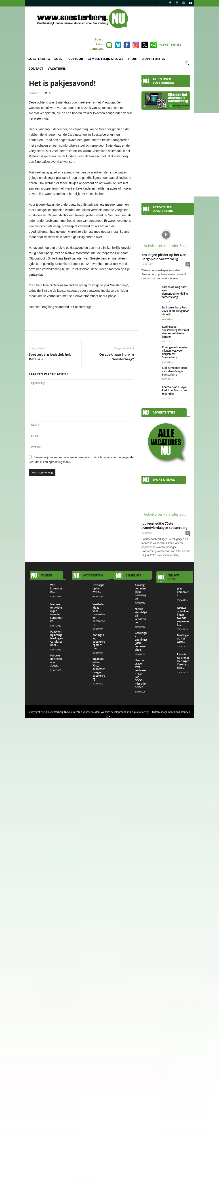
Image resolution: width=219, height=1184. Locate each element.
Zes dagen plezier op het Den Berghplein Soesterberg (163, 256)
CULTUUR (75, 59)
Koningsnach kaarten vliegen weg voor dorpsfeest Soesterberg (175, 352)
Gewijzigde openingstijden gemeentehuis (141, 641)
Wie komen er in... (56, 588)
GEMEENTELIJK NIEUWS (105, 59)
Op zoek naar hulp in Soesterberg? (116, 356)
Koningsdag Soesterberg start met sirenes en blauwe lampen (175, 332)
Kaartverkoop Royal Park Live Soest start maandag (174, 390)
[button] (187, 64)
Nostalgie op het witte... (98, 588)
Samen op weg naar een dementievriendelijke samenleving (175, 292)
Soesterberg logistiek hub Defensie (50, 356)
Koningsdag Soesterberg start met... (99, 641)
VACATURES (57, 68)
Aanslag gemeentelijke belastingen (140, 591)
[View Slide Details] (81, 319)
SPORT (133, 59)
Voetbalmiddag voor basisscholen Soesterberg (99, 614)
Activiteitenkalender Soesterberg (167, 245)
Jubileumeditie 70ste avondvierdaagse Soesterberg (174, 371)
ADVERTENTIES (153, 59)
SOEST (59, 59)
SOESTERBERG (39, 59)
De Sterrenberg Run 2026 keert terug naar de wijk (175, 311)
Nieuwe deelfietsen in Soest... (56, 660)
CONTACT (35, 68)
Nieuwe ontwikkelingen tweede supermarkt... (56, 612)
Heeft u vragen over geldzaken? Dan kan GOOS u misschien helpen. (141, 673)
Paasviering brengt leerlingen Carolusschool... (56, 638)
